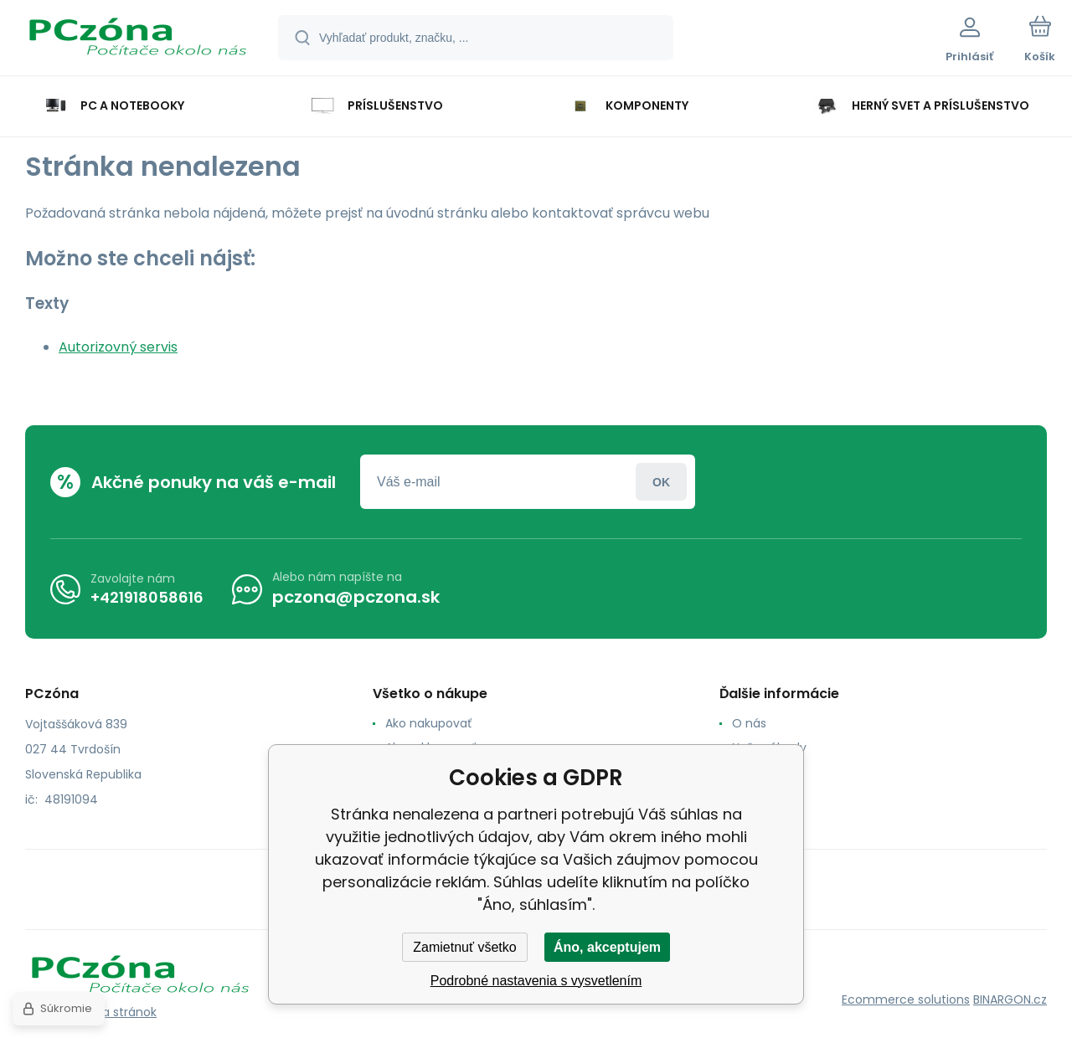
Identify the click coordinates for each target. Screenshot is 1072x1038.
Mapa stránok (117, 1012)
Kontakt (754, 771)
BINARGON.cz (1010, 999)
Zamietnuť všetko (464, 947)
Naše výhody (769, 747)
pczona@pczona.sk (356, 597)
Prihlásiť (661, 482)
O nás (749, 723)
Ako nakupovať (428, 723)
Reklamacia (766, 796)
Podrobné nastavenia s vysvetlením (536, 981)
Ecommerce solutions (906, 999)
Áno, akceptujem (607, 947)
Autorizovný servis (118, 347)
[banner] (138, 40)
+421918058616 (147, 597)
